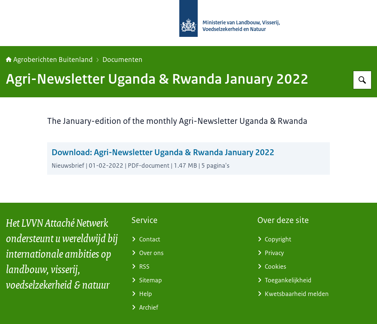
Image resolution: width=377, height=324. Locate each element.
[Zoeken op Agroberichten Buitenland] (362, 80)
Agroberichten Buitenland (49, 59)
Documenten (122, 59)
